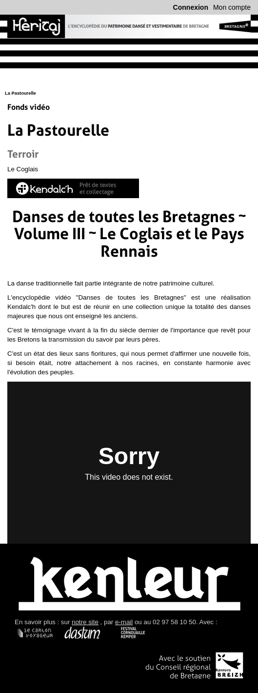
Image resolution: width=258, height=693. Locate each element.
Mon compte (232, 7)
